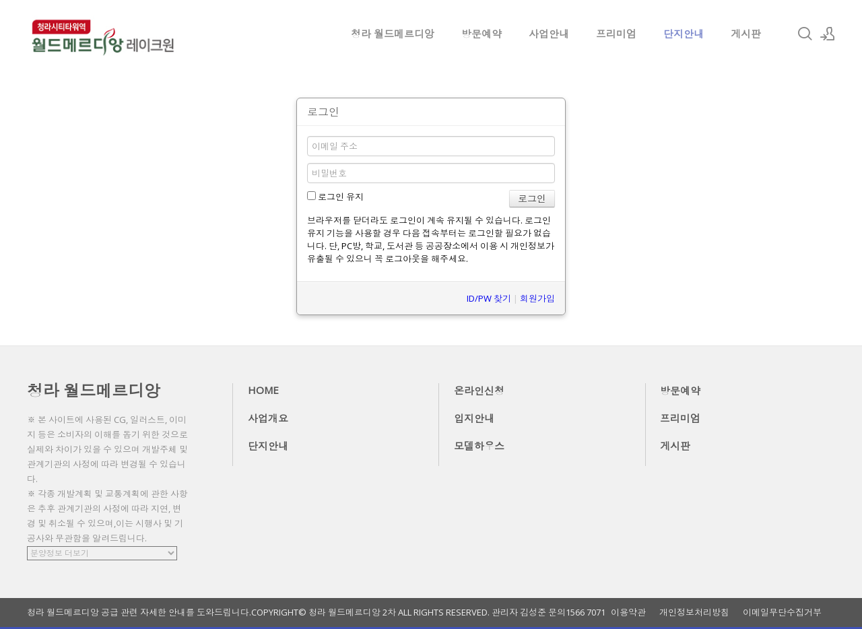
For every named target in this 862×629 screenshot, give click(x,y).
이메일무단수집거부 (782, 612)
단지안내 (683, 33)
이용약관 (628, 612)
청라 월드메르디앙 (392, 33)
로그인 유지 (335, 197)
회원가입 (537, 298)
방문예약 (481, 33)
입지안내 (474, 418)
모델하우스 (479, 446)
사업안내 (549, 33)
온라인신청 (479, 390)
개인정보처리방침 (694, 612)
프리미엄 (616, 33)
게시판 (746, 33)
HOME (263, 390)
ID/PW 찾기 (489, 298)
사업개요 (268, 418)
